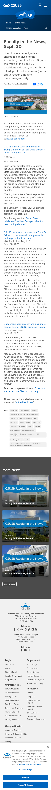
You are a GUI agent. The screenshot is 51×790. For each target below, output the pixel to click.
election (37, 426)
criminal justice (24, 410)
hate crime (13, 422)
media (28, 422)
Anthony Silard (15, 430)
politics (22, 422)
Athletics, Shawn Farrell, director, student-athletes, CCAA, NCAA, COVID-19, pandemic (25, 444)
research (34, 410)
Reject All (25, 779)
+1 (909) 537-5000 (25, 621)
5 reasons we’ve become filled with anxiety (24, 390)
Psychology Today (16, 440)
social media (37, 422)
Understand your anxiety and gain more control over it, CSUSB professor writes (25, 325)
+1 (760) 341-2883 (25, 642)
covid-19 (26, 440)
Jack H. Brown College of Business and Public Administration (24, 435)
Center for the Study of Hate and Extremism (24, 414)
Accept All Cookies (25, 787)
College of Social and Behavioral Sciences (23, 418)
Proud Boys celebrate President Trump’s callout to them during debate (24, 221)
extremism (13, 426)
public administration (28, 430)
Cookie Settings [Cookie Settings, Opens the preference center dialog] (25, 771)
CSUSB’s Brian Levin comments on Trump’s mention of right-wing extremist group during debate (24, 149)
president (22, 426)
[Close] (48, 749)
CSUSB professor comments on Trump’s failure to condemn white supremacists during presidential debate (25, 235)
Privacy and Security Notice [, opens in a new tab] (30, 766)
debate (30, 426)
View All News (9, 584)
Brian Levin (13, 410)
